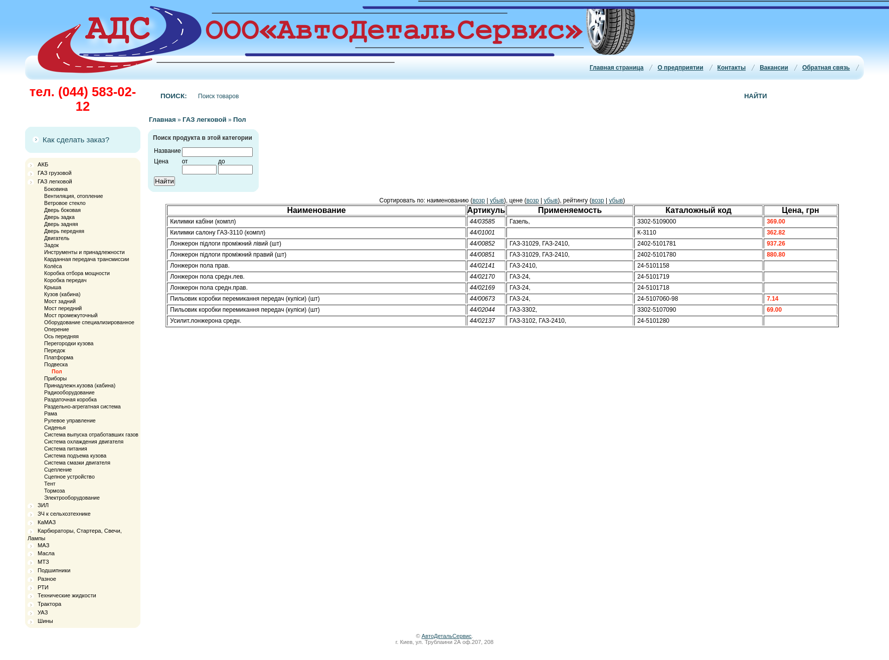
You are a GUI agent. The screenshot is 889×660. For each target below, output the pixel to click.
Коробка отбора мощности (77, 273)
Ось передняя (61, 336)
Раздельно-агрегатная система (82, 406)
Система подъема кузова (75, 456)
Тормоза (54, 491)
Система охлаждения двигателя (83, 441)
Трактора (49, 604)
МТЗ (43, 562)
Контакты (732, 67)
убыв (497, 200)
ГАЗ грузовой (55, 173)
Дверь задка (59, 217)
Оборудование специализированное (89, 322)
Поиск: (173, 96)
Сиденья (55, 427)
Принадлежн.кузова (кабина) (79, 385)
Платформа (58, 357)
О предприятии (680, 67)
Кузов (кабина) (62, 294)
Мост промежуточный (71, 315)
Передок (54, 350)
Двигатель (56, 238)
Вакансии (774, 67)
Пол (57, 371)
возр (478, 200)
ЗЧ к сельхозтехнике (64, 514)
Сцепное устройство (69, 477)
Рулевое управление (70, 420)
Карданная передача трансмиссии (86, 259)
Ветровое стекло (65, 203)
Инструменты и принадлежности (84, 252)
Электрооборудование (72, 498)
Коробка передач (65, 280)
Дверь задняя (61, 224)
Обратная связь (826, 67)
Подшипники (54, 570)
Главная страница (617, 67)
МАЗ (43, 545)
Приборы (55, 378)
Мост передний (63, 308)
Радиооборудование (69, 392)
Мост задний (60, 301)
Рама (50, 413)
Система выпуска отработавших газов (91, 434)
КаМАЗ (47, 522)
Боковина (56, 189)
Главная (162, 119)
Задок (51, 245)
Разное (47, 579)
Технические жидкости (67, 595)
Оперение (56, 329)
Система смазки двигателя (77, 463)
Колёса (53, 266)
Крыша (52, 287)
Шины (45, 621)
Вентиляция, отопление (73, 196)
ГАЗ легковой (55, 181)
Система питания (65, 449)
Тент (50, 484)
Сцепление (58, 470)
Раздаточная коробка (70, 399)
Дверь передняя (64, 231)
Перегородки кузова (68, 343)
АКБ (43, 164)
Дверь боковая (62, 210)
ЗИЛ (43, 505)
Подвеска (56, 364)
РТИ (43, 587)
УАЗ (43, 612)
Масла (46, 553)
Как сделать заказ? (76, 139)
